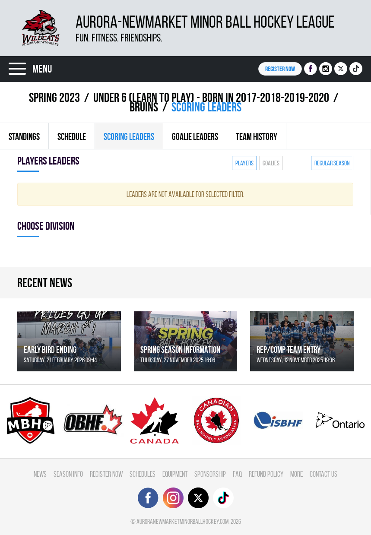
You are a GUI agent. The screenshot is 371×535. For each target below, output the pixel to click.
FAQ (237, 474)
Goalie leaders (195, 136)
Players (244, 163)
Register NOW (280, 69)
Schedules (142, 474)
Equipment (174, 474)
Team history (256, 136)
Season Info (68, 474)
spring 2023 (54, 97)
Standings (24, 136)
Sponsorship (210, 474)
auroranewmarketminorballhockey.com (182, 521)
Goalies (271, 163)
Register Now (106, 474)
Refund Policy (266, 474)
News (40, 474)
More (296, 474)
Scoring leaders (129, 136)
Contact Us (323, 474)
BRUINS (144, 107)
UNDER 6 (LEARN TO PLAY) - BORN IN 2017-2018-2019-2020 (211, 97)
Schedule (71, 136)
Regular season (332, 163)
